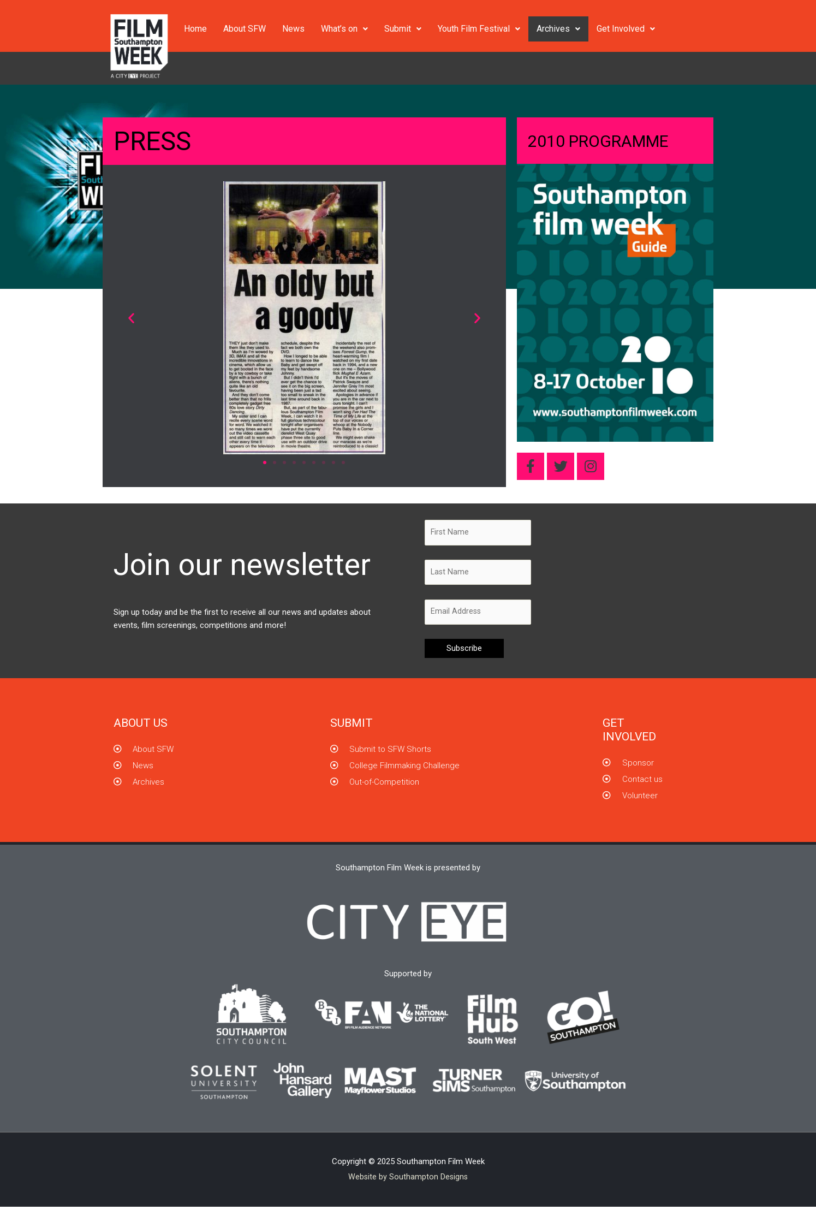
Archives (558, 28)
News (293, 28)
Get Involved (626, 28)
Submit (402, 28)
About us (141, 726)
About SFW (244, 28)
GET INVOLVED (629, 733)
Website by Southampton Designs (408, 1180)
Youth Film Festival (479, 28)
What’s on (344, 28)
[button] (131, 318)
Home (195, 28)
